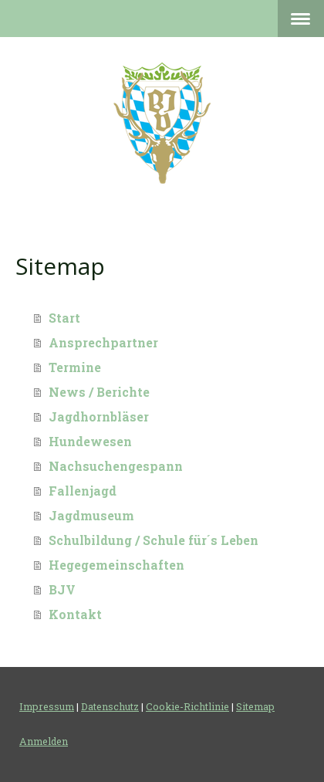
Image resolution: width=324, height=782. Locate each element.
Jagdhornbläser (99, 416)
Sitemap (255, 706)
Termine (75, 367)
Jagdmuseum (91, 515)
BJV (62, 589)
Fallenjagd (82, 490)
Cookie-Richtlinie (187, 706)
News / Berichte (99, 392)
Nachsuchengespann (116, 466)
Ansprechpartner (103, 342)
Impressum (46, 706)
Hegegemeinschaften (116, 565)
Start (64, 318)
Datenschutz (110, 706)
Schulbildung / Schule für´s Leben (153, 540)
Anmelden (43, 741)
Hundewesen (90, 441)
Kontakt (75, 614)
